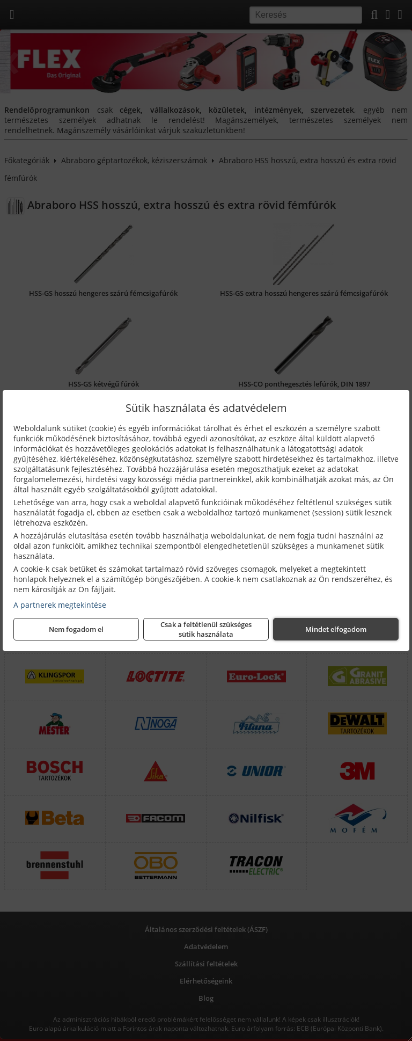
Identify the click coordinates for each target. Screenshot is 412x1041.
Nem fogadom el (76, 629)
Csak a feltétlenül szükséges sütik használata (206, 629)
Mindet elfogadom (335, 629)
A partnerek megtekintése (59, 605)
